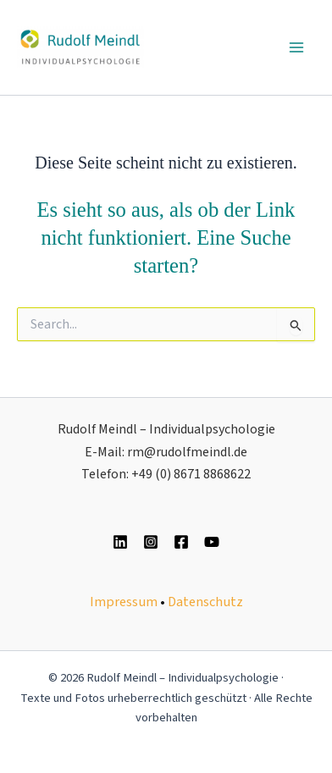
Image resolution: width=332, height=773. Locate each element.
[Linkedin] (120, 541)
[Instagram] (150, 541)
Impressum (124, 602)
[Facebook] (181, 541)
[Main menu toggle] (296, 47)
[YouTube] (211, 541)
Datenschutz (205, 602)
